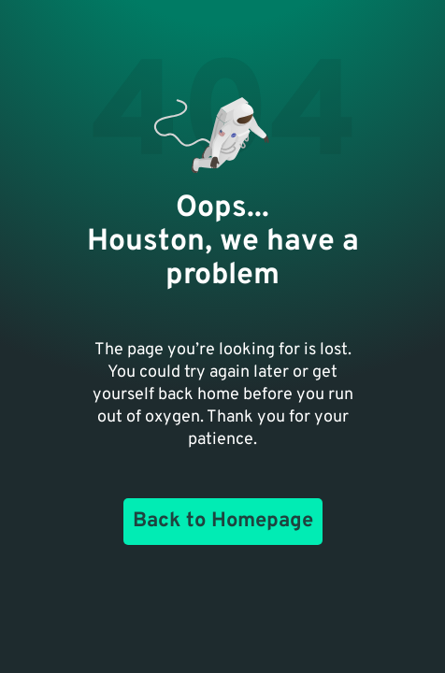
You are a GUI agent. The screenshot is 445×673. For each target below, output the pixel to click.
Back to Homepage (223, 521)
